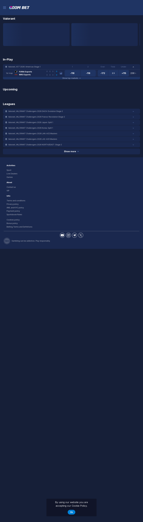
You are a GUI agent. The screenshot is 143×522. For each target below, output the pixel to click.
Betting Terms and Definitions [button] (19, 227)
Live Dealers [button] (12, 174)
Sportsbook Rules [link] (14, 214)
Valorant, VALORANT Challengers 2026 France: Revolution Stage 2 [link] (36, 117)
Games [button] (10, 177)
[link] (19, 8)
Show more (71, 151)
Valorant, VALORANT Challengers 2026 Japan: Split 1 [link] (30, 122)
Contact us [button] (11, 187)
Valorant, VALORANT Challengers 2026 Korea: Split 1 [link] (30, 128)
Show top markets (71, 78)
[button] (71, 66)
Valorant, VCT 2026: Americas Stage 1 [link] (24, 67)
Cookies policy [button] (13, 220)
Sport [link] (9, 170)
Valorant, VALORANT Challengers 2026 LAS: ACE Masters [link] (32, 139)
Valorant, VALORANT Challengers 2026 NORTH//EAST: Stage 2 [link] (35, 145)
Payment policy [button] (13, 211)
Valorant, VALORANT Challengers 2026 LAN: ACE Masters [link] (32, 133)
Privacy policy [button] (13, 204)
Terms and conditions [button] (16, 200)
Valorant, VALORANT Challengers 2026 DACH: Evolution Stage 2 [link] (35, 111)
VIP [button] (8, 191)
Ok (71, 512)
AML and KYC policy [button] (15, 208)
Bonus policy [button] (12, 223)
